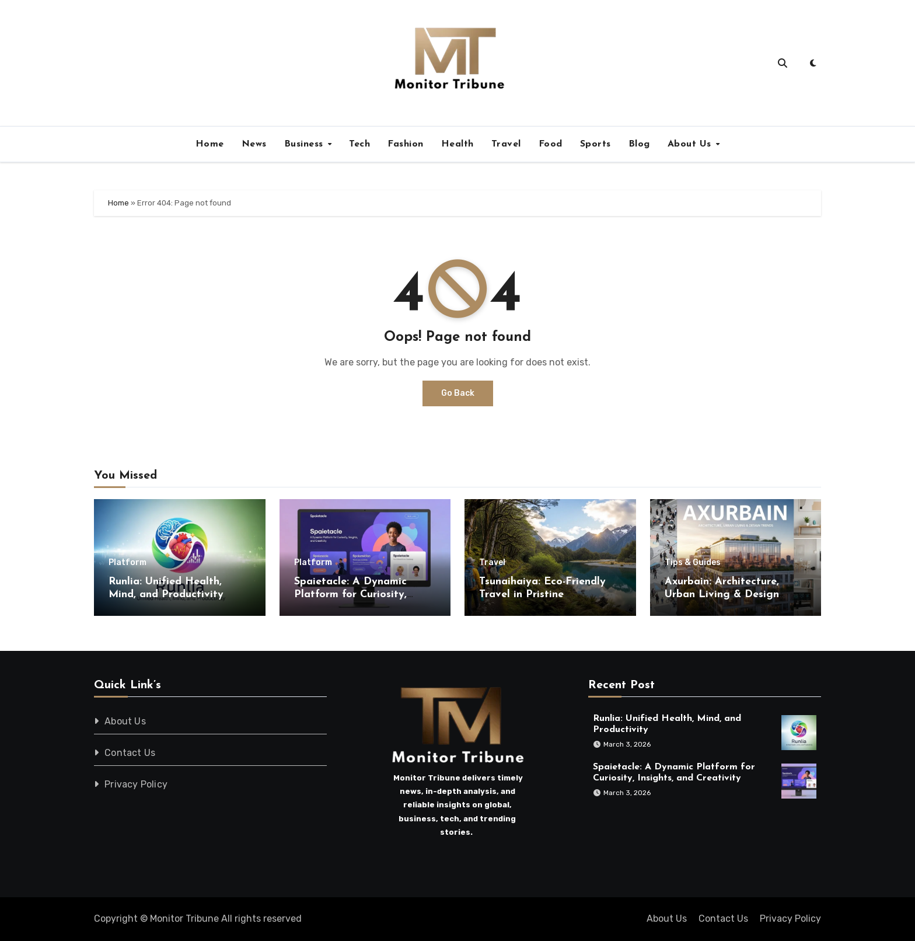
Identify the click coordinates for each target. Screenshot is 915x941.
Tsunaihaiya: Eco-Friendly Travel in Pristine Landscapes (542, 594)
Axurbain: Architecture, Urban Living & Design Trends (722, 594)
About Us (691, 144)
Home (209, 144)
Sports (595, 144)
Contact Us (129, 752)
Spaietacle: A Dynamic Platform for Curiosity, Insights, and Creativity (352, 594)
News (254, 144)
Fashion (405, 144)
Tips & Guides (693, 563)
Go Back (457, 393)
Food (551, 144)
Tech (359, 144)
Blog (639, 144)
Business (305, 144)
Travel (506, 144)
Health (457, 144)
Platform (127, 563)
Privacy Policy (135, 784)
